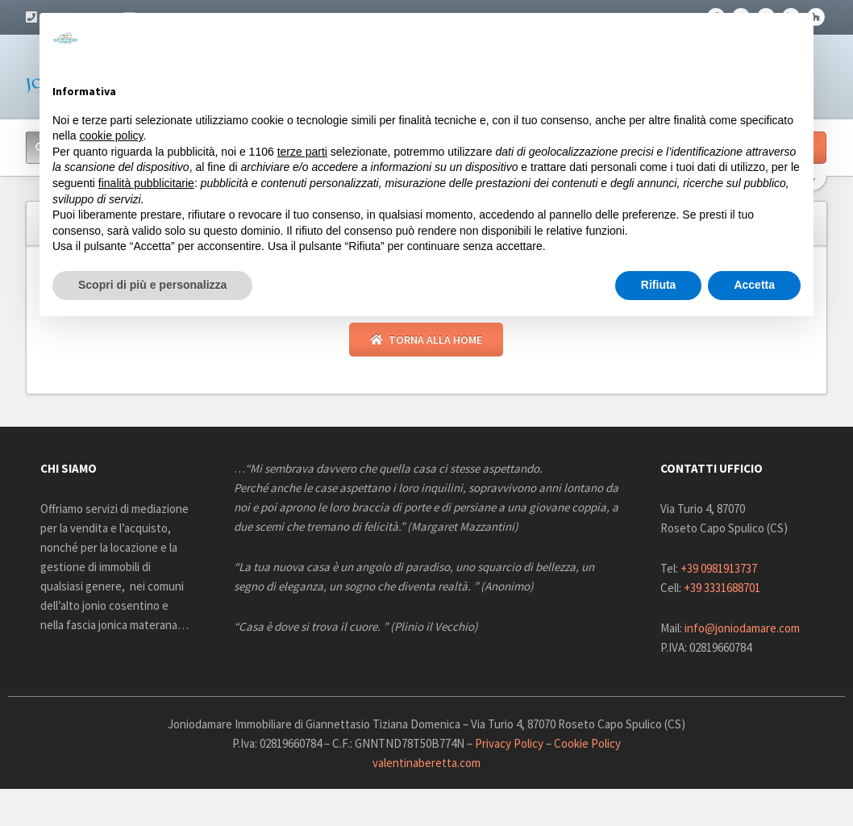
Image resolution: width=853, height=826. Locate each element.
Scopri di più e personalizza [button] (152, 284)
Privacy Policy (509, 744)
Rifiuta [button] (658, 284)
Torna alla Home (426, 340)
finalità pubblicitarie (146, 183)
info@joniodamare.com (742, 628)
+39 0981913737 (718, 569)
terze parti (302, 151)
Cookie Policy (587, 744)
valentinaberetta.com (426, 763)
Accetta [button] (754, 284)
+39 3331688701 (722, 588)
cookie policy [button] (111, 135)
